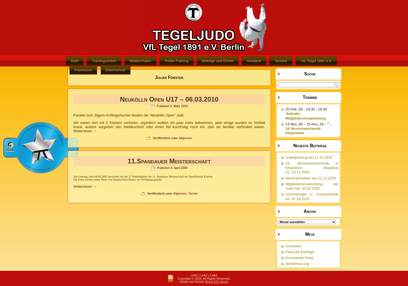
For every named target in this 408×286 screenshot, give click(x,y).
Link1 (194, 275)
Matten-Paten (140, 61)
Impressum (83, 70)
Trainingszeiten (104, 61)
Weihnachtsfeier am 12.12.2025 (311, 178)
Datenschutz (116, 70)
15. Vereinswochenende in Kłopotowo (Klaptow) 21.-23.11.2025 (312, 167)
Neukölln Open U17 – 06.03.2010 (169, 99)
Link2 (203, 275)
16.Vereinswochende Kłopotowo (303, 130)
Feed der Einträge (300, 252)
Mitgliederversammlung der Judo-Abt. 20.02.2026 (312, 186)
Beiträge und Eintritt (217, 61)
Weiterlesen (85, 131)
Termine (280, 61)
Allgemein (185, 138)
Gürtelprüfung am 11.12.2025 (309, 157)
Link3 (213, 275)
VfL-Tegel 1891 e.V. (316, 61)
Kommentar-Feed (299, 258)
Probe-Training (176, 61)
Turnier (193, 193)
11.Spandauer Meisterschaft (169, 161)
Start (74, 61)
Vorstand (254, 61)
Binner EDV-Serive (216, 281)
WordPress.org (297, 264)
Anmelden (294, 246)
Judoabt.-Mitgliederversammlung (306, 116)
